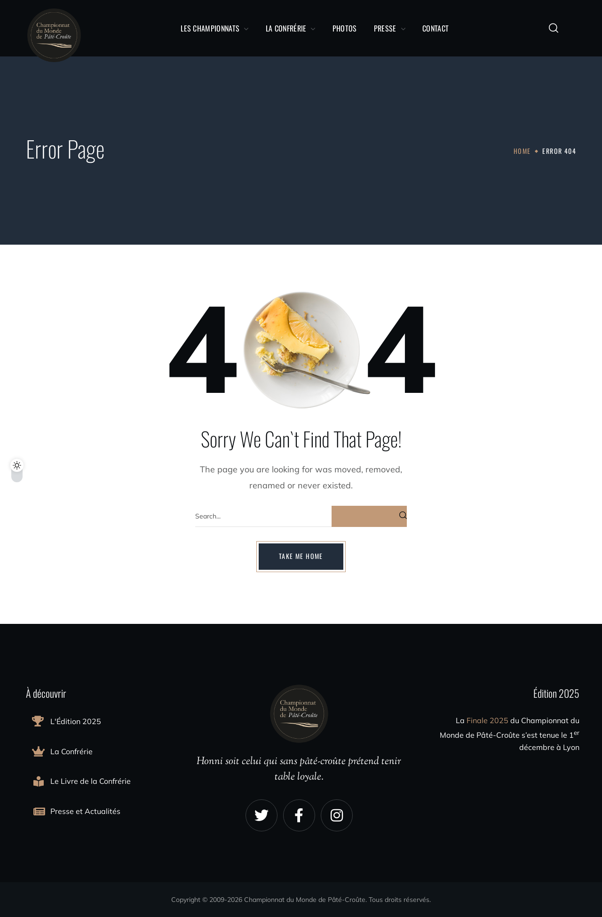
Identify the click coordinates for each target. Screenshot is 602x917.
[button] (553, 28)
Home (522, 151)
